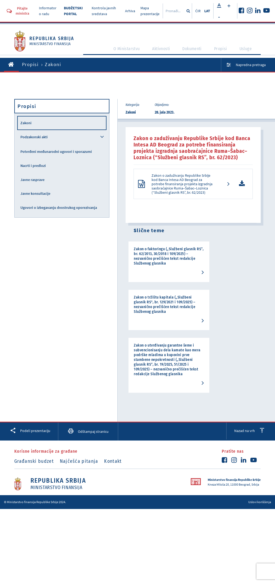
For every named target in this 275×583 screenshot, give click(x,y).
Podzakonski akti (34, 137)
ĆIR (198, 10)
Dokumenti (195, 51)
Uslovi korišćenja (259, 474)
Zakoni (26, 122)
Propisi (223, 51)
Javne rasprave (32, 179)
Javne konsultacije (35, 193)
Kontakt (120, 433)
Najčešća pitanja (83, 433)
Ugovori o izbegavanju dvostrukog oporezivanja (58, 207)
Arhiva (130, 10)
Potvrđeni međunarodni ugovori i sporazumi (56, 151)
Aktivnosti (164, 51)
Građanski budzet (34, 433)
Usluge (248, 51)
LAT (207, 10)
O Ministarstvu (128, 51)
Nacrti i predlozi (33, 165)
